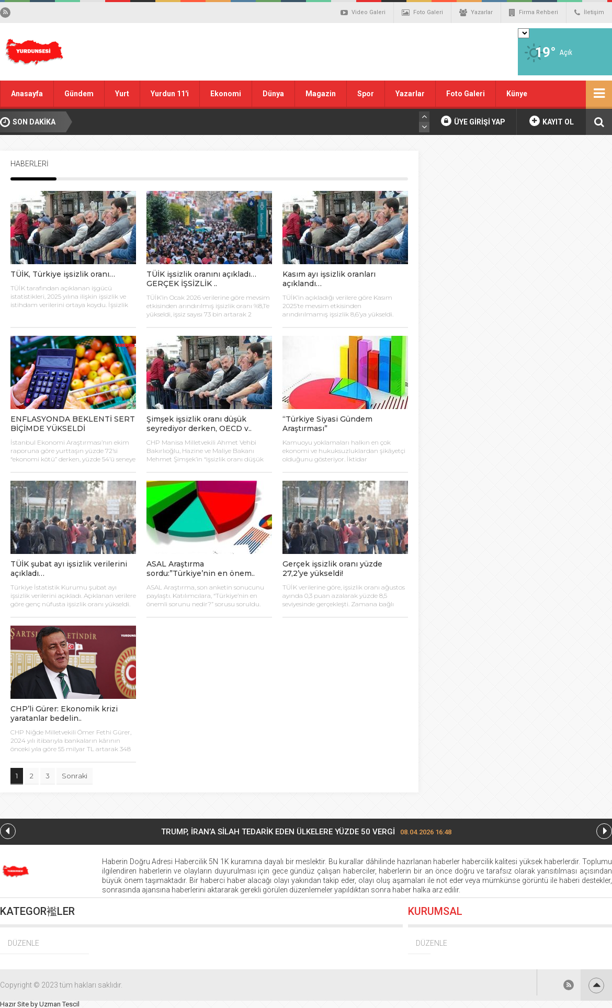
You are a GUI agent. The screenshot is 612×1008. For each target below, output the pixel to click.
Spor (365, 93)
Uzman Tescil (59, 1004)
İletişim (589, 12)
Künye (516, 93)
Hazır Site (14, 1004)
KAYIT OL (551, 121)
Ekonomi (225, 93)
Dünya (273, 93)
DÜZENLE (23, 943)
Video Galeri (363, 12)
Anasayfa (27, 93)
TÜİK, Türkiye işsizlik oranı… (62, 274)
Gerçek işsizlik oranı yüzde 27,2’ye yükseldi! (332, 568)
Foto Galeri (422, 12)
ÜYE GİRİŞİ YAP (473, 121)
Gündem (79, 93)
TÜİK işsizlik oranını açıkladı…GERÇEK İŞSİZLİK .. (201, 278)
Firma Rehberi (533, 12)
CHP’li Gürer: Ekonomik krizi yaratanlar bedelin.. (64, 713)
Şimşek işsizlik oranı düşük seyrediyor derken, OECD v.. (199, 423)
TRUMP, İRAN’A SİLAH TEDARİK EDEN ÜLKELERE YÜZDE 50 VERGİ (306, 831)
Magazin (320, 93)
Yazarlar (476, 12)
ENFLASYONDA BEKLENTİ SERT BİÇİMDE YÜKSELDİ (72, 423)
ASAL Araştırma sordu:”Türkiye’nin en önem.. (200, 568)
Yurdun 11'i (170, 93)
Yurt (122, 93)
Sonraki (74, 776)
